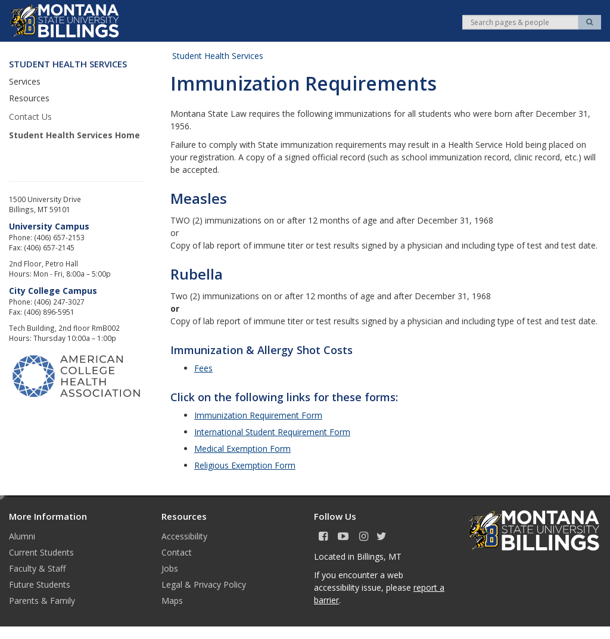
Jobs (169, 568)
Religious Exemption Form (244, 465)
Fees (203, 368)
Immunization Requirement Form (258, 415)
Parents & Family (42, 600)
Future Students (39, 584)
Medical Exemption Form (242, 448)
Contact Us (30, 116)
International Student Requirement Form (272, 432)
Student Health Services (217, 55)
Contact (176, 552)
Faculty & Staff (37, 568)
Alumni (22, 536)
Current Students (41, 552)
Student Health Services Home (74, 135)
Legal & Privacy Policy (203, 584)
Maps (172, 600)
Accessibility (184, 536)
